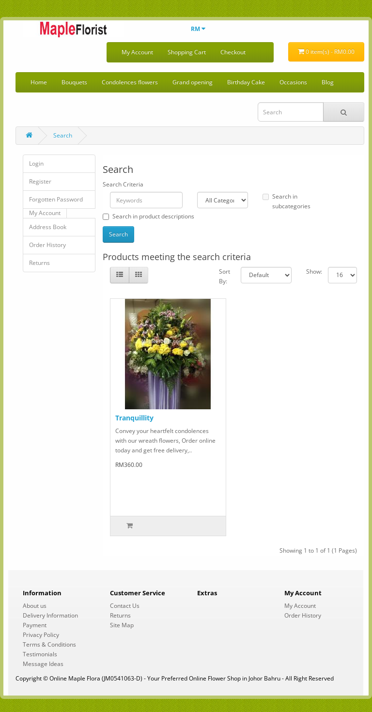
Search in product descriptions (148, 216)
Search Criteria (123, 184)
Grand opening (192, 82)
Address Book (47, 227)
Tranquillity (134, 417)
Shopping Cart (187, 52)
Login (36, 163)
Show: (309, 271)
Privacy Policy (41, 635)
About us (34, 606)
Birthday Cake (246, 82)
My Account (137, 52)
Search (62, 135)
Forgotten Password (56, 199)
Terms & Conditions (49, 644)
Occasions (293, 82)
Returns (39, 263)
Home (39, 82)
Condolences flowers (130, 82)
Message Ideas (43, 664)
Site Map (122, 625)
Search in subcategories (286, 201)
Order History (47, 245)
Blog (328, 82)
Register (40, 181)
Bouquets (74, 82)
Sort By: (222, 276)
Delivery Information (50, 615)
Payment (34, 625)
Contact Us (125, 606)
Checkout (233, 52)
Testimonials (40, 654)
